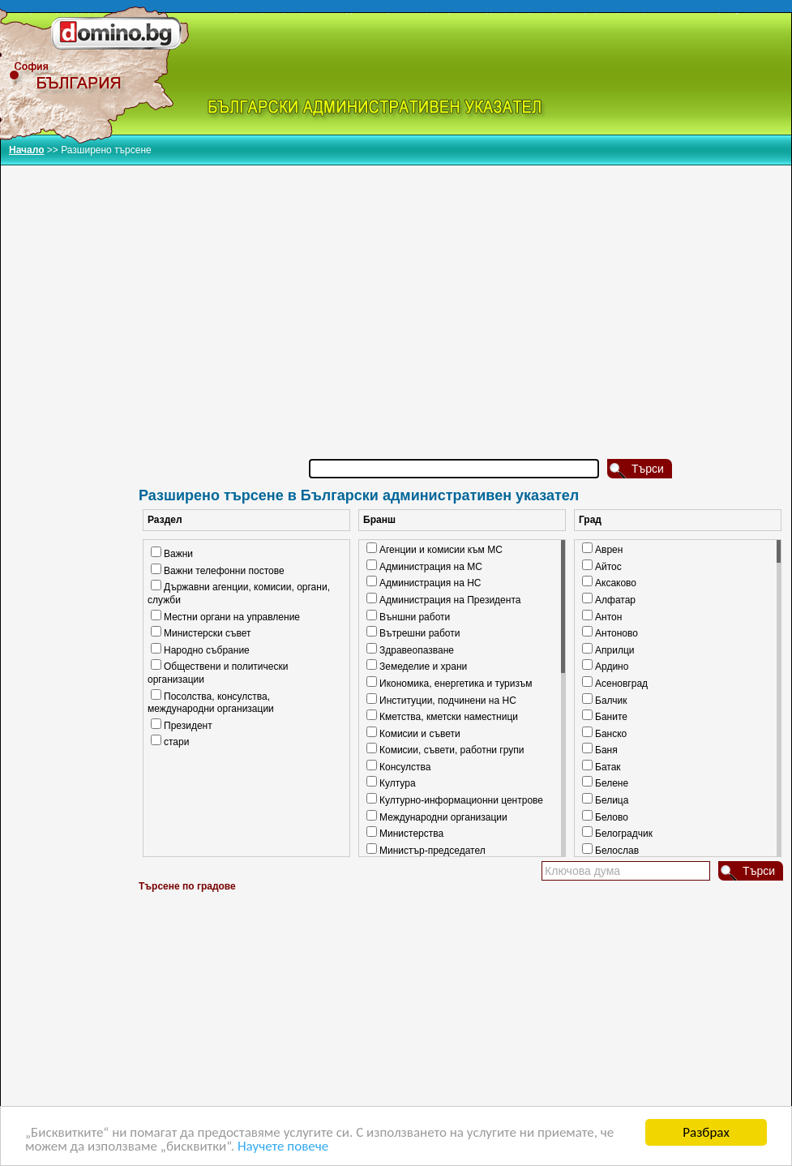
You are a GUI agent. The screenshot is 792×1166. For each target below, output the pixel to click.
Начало (26, 150)
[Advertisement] (463, 291)
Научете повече (283, 1147)
